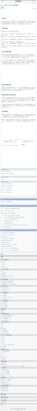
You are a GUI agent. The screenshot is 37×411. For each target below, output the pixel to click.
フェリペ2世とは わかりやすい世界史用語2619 (7, 238)
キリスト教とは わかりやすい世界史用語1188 (7, 234)
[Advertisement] (18, 12)
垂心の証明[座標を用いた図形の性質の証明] (7, 246)
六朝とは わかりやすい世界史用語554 (16, 202)
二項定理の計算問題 (4, 236)
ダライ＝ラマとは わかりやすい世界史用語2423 (10, 219)
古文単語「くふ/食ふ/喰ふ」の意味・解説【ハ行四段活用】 (12, 215)
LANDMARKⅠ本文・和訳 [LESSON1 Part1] (7, 240)
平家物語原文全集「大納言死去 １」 (6, 242)
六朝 (2, 179)
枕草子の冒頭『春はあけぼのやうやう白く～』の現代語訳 (8, 244)
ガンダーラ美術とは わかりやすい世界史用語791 (8, 232)
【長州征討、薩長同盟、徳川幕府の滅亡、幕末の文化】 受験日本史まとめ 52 (14, 217)
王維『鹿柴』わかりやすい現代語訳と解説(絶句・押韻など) (12, 208)
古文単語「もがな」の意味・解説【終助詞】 (10, 213)
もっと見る (34, 194)
